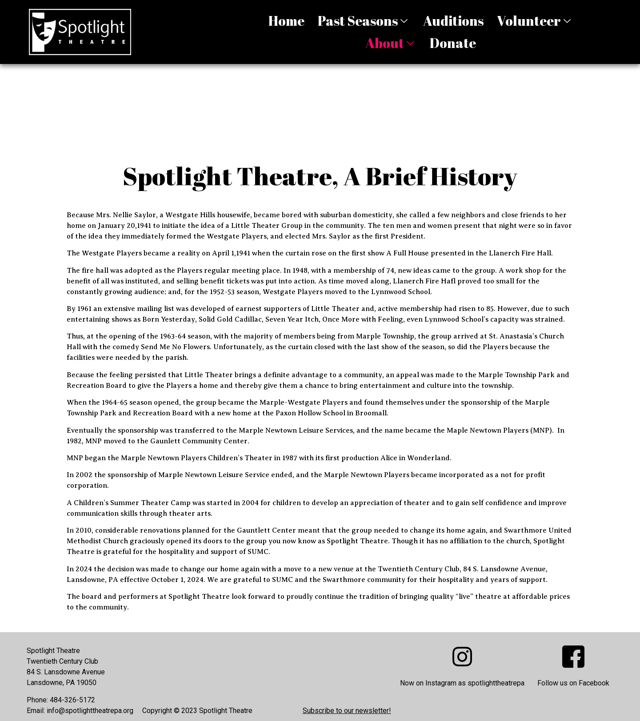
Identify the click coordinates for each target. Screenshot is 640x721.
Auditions (453, 21)
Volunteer (535, 21)
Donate (452, 43)
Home (286, 21)
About (390, 43)
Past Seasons (364, 21)
